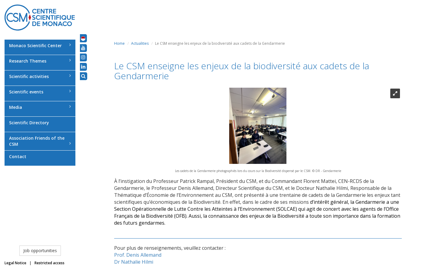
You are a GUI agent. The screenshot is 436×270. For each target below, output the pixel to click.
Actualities (140, 43)
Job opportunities (40, 250)
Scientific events (40, 92)
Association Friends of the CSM (40, 141)
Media (40, 107)
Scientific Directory (29, 122)
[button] (83, 38)
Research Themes (40, 61)
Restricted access (49, 262)
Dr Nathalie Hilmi (133, 262)
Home (119, 43)
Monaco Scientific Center (40, 45)
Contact (17, 156)
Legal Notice (15, 262)
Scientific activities (40, 76)
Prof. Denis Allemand (137, 255)
